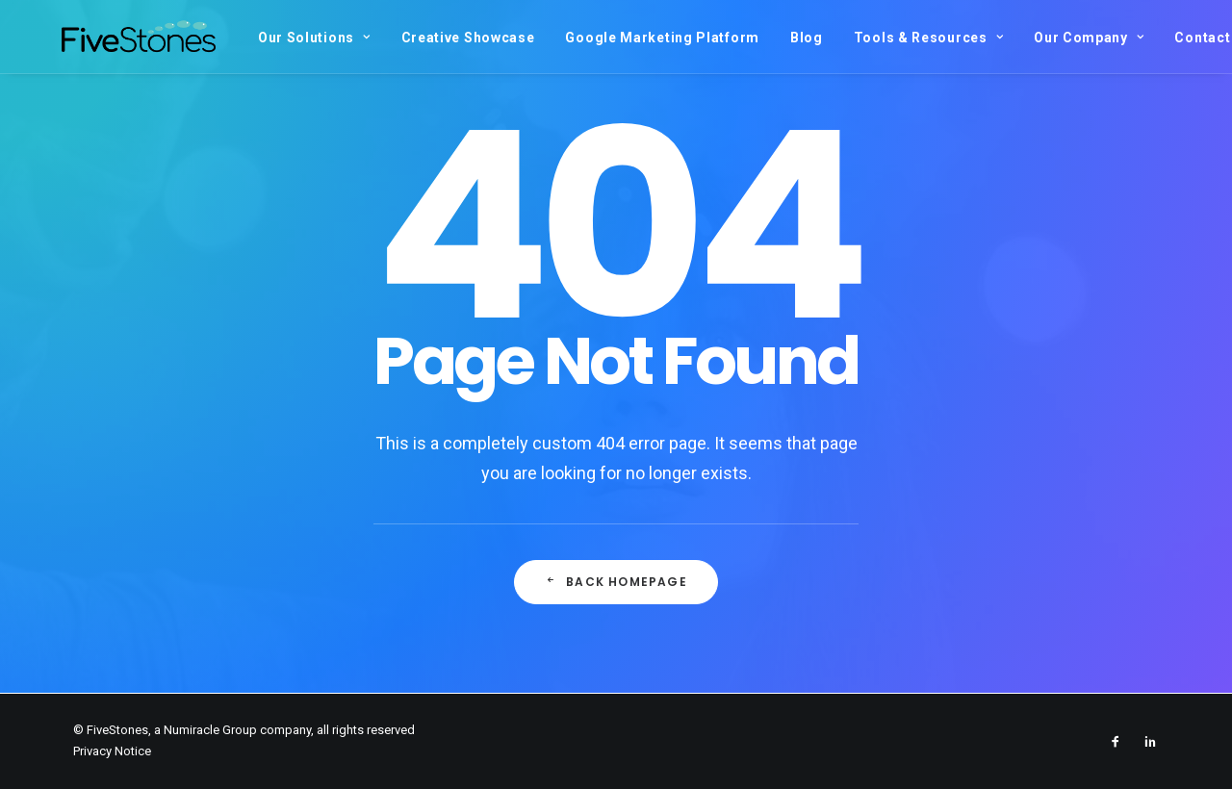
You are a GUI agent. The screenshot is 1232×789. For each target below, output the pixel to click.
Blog (756, 37)
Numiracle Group (210, 730)
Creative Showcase (418, 37)
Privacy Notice (112, 751)
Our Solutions (264, 37)
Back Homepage (616, 581)
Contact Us (1163, 37)
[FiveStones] (113, 36)
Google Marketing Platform (612, 37)
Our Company (1038, 37)
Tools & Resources (878, 37)
